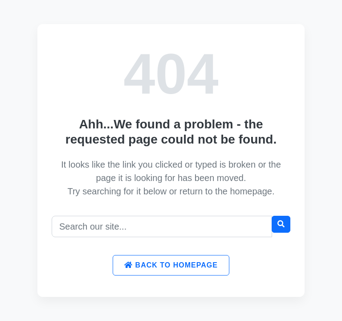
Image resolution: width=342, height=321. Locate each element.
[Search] (162, 226)
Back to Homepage (171, 265)
